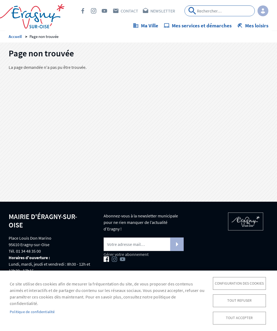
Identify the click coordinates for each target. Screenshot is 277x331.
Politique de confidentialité (32, 311)
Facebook (82, 10)
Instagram (93, 10)
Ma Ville (149, 25)
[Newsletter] (144, 246)
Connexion (263, 10)
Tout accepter (239, 317)
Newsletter (162, 11)
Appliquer (192, 11)
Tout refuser (239, 300)
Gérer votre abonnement (126, 256)
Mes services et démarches (202, 25)
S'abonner (177, 246)
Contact (129, 11)
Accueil (15, 38)
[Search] (219, 10)
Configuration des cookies (239, 282)
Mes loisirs (256, 25)
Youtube (104, 10)
